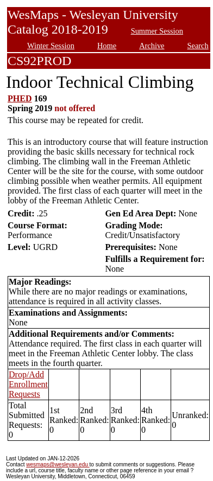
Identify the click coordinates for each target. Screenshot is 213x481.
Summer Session (157, 31)
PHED (20, 98)
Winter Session (50, 45)
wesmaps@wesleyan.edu (57, 464)
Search (198, 45)
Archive (151, 45)
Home (106, 45)
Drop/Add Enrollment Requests (28, 384)
